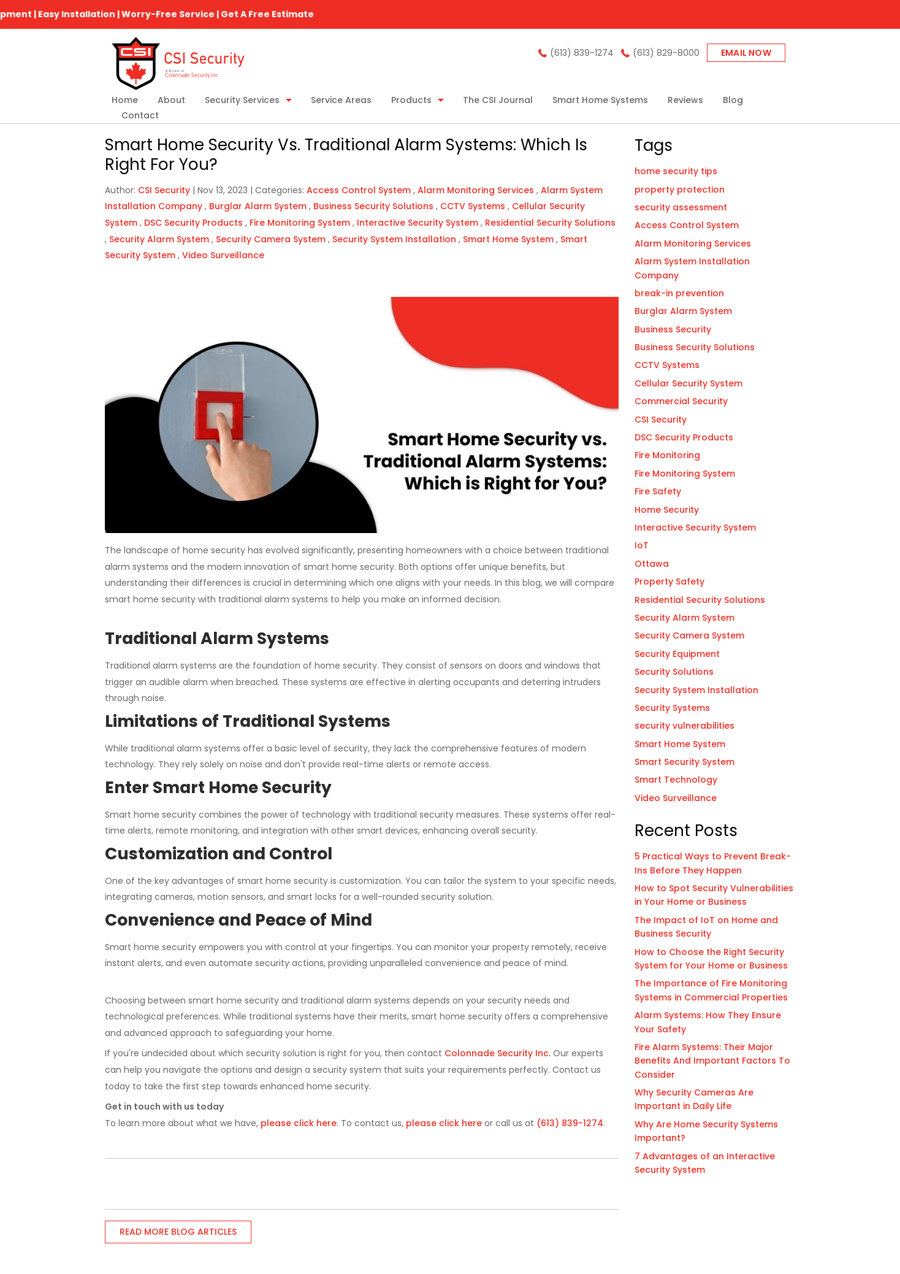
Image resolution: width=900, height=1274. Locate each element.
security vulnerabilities (684, 726)
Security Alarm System (159, 239)
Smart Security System (684, 762)
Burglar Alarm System (258, 206)
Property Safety (669, 581)
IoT (642, 545)
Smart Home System (508, 239)
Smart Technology (676, 779)
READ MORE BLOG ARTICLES (178, 1232)
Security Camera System (271, 239)
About (171, 100)
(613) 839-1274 (582, 53)
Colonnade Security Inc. (497, 1053)
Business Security (673, 329)
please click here (299, 1123)
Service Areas (341, 100)
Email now (746, 53)
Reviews (685, 100)
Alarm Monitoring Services (476, 190)
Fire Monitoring (667, 455)
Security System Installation (394, 239)
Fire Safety (658, 491)
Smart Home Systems (600, 100)
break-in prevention (679, 293)
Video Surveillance (223, 255)
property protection (680, 189)
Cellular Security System (688, 383)
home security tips (676, 171)
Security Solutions (674, 672)
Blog (733, 100)
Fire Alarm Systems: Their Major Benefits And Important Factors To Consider (712, 1061)
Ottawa (652, 564)
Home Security (667, 510)
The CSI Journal (498, 100)
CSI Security (661, 419)
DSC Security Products (193, 223)
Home (125, 100)
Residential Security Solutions (550, 223)
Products (411, 100)
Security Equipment (677, 654)
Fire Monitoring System (300, 223)
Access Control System (359, 190)
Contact (140, 115)
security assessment (681, 207)
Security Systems (672, 708)
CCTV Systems (472, 206)
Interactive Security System (417, 223)
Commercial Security (681, 401)
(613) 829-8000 (666, 53)
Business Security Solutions (373, 206)
